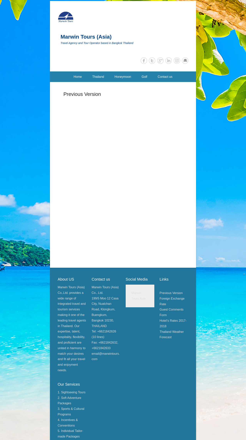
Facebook (144, 60)
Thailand (98, 76)
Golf (144, 76)
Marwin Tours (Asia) (86, 37)
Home (78, 76)
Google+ (160, 60)
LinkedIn (168, 60)
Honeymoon (123, 76)
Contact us (165, 76)
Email (185, 60)
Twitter (152, 60)
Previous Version (82, 94)
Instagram (177, 60)
